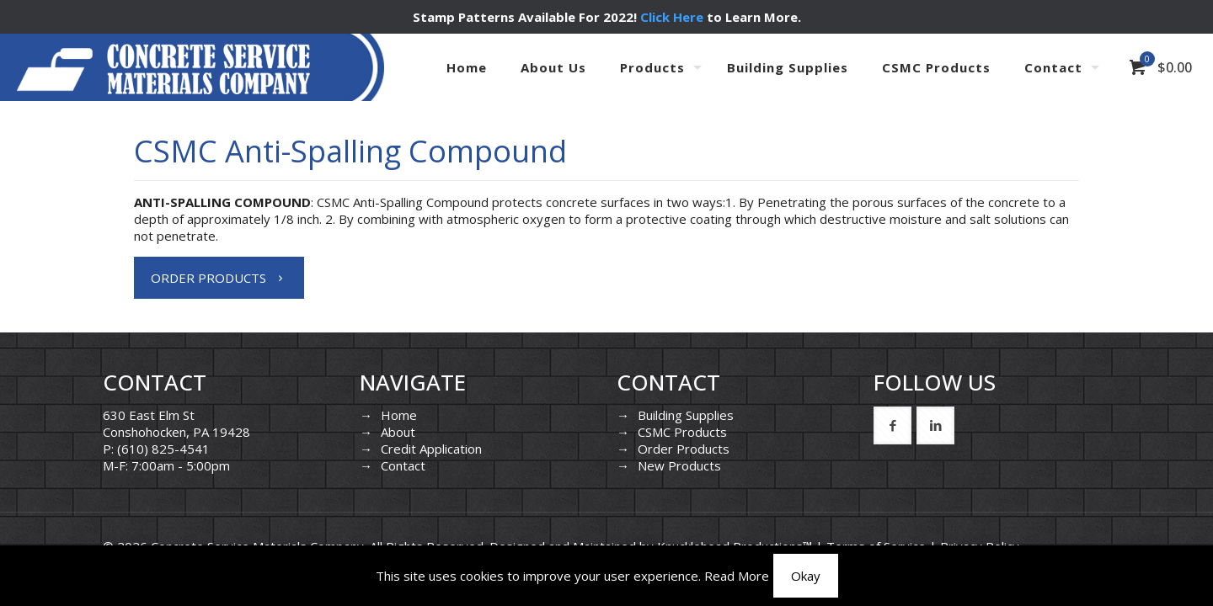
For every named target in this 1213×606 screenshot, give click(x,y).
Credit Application (431, 448)
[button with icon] (892, 425)
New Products (679, 465)
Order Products (683, 448)
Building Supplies (686, 415)
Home (399, 415)
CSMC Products (682, 431)
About (398, 431)
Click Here (671, 16)
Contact (403, 465)
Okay (805, 575)
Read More (736, 575)
